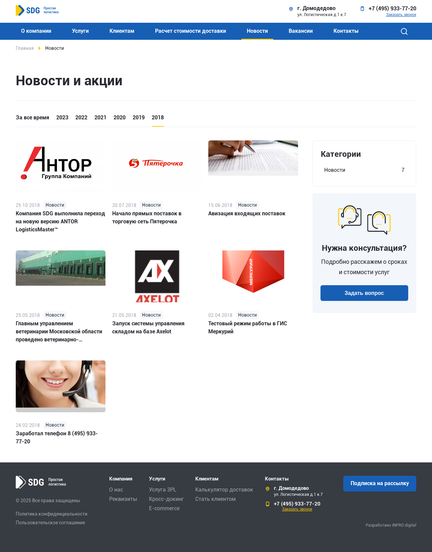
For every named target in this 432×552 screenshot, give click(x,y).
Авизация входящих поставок (246, 213)
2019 (139, 117)
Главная (25, 48)
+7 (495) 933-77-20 (392, 9)
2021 (100, 117)
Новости (257, 31)
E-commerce (164, 508)
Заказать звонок (401, 14)
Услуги (80, 31)
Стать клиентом (215, 499)
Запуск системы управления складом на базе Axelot (148, 327)
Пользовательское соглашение (50, 522)
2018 (158, 117)
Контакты (346, 31)
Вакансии (301, 31)
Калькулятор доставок (224, 489)
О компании (36, 31)
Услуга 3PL (162, 489)
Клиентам (122, 31)
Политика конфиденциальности (51, 514)
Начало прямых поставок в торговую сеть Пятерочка (147, 217)
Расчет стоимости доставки (190, 31)
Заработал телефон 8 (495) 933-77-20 (57, 437)
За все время (32, 117)
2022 (81, 117)
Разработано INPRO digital (391, 525)
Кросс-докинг (166, 499)
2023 (62, 117)
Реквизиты (123, 499)
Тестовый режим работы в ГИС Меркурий (247, 327)
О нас (116, 489)
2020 (120, 117)
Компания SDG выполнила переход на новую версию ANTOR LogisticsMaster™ (60, 221)
